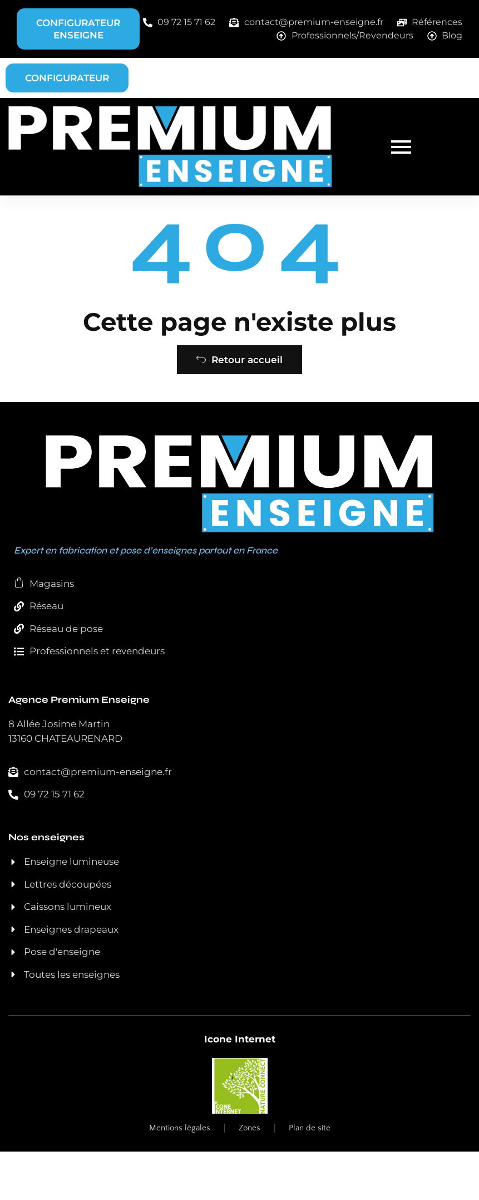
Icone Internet (239, 1087)
